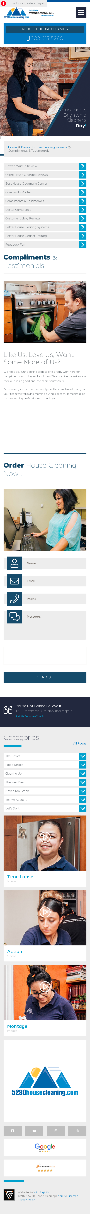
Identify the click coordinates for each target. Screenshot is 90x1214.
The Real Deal (15, 782)
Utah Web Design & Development (9, 1194)
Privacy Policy (26, 1200)
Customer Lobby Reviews (23, 218)
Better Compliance (18, 210)
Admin (62, 1196)
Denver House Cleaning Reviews (44, 147)
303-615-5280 (45, 38)
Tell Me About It (16, 800)
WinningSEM (41, 1192)
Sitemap (73, 1196)
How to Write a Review (21, 166)
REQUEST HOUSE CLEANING (45, 29)
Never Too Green (17, 791)
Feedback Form (16, 244)
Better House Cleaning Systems (27, 227)
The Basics (12, 756)
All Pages (79, 743)
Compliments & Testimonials (24, 201)
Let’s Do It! (12, 808)
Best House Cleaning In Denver (26, 183)
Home (12, 147)
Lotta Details (14, 765)
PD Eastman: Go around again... (51, 713)
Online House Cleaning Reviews (26, 175)
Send (45, 677)
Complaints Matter (18, 192)
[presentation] (33, 656)
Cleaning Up (13, 773)
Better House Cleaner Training (26, 236)
